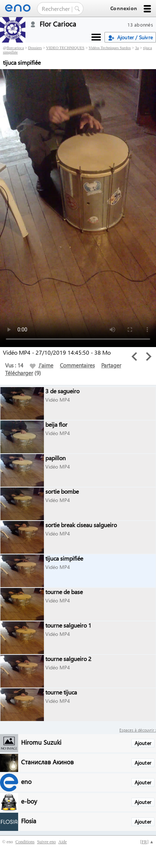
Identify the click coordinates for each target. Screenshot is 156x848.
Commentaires (77, 365)
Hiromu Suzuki (41, 742)
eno (26, 781)
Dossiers (35, 47)
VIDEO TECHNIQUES (65, 47)
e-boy (29, 801)
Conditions (24, 841)
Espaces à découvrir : (137, 730)
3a (137, 47)
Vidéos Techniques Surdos (110, 47)
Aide (62, 841)
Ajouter (143, 743)
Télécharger (19, 373)
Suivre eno (46, 841)
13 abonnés (140, 24)
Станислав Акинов (47, 761)
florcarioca (15, 47)
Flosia (28, 820)
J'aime (41, 365)
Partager (111, 365)
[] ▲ (147, 841)
